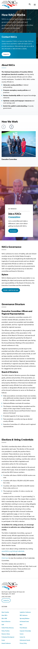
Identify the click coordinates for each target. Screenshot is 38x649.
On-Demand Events (24, 621)
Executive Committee (9, 159)
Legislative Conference (25, 612)
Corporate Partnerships (25, 631)
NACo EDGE (4, 618)
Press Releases (23, 628)
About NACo (4, 615)
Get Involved (13, 231)
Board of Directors (6, 621)
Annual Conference (6, 643)
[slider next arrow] (11, 127)
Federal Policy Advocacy (8, 628)
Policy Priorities (5, 631)
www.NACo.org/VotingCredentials (13, 551)
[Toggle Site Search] (30, 4)
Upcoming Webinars (24, 618)
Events (3, 640)
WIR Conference (23, 615)
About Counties (5, 612)
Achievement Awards (25, 640)
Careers (21, 634)
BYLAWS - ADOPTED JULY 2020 (10, 290)
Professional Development (8, 637)
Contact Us (6, 54)
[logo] (9, 8)
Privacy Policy (23, 643)
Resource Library (6, 634)
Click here (5, 558)
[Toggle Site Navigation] (34, 4)
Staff (3, 624)
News (21, 624)
